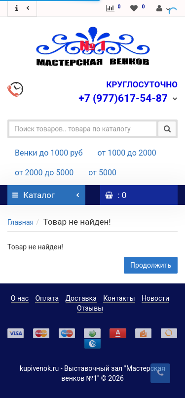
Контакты (119, 298)
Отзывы (90, 308)
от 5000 (102, 172)
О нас (20, 298)
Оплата (47, 298)
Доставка (81, 298)
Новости (155, 298)
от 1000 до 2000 (127, 153)
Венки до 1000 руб (49, 153)
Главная (20, 222)
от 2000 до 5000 (44, 172)
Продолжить (150, 265)
